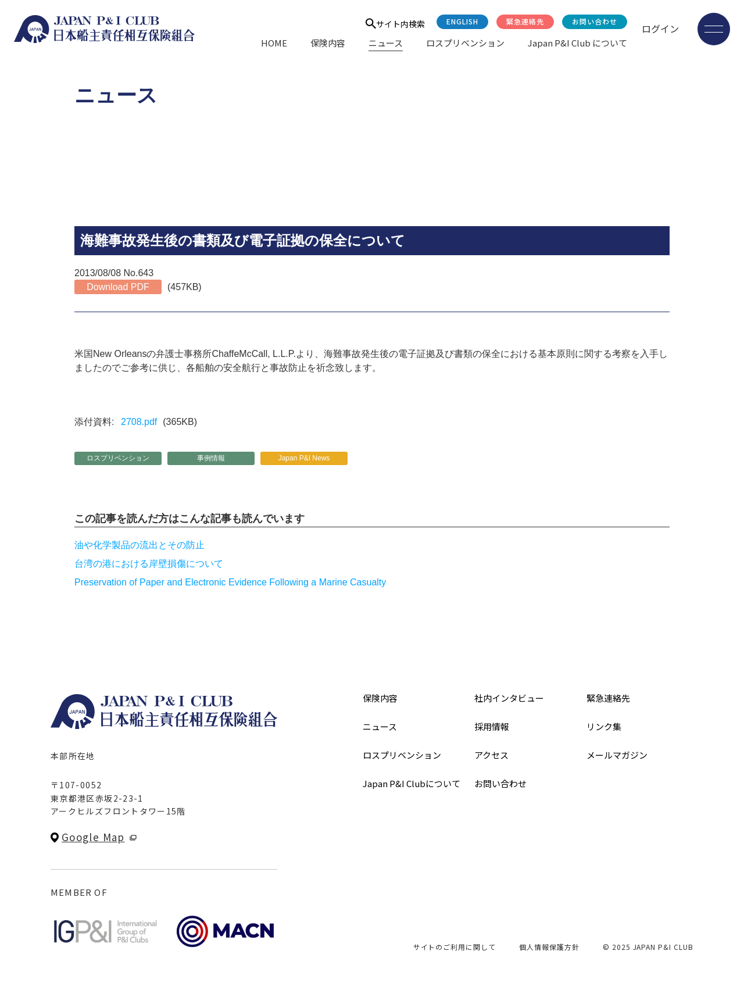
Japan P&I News (304, 458)
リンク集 (603, 726)
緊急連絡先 (525, 21)
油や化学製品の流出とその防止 (139, 545)
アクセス (491, 755)
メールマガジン (617, 755)
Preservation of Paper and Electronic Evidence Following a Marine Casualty (230, 582)
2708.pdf (139, 422)
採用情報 (491, 726)
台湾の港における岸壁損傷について (148, 564)
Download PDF (118, 287)
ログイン (660, 28)
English (462, 21)
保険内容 (327, 43)
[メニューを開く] (714, 29)
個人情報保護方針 (549, 947)
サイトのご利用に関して (454, 947)
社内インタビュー (509, 698)
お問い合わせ (594, 21)
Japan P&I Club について (577, 43)
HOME (274, 43)
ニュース (386, 43)
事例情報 (211, 458)
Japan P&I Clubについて (411, 783)
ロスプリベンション (465, 43)
